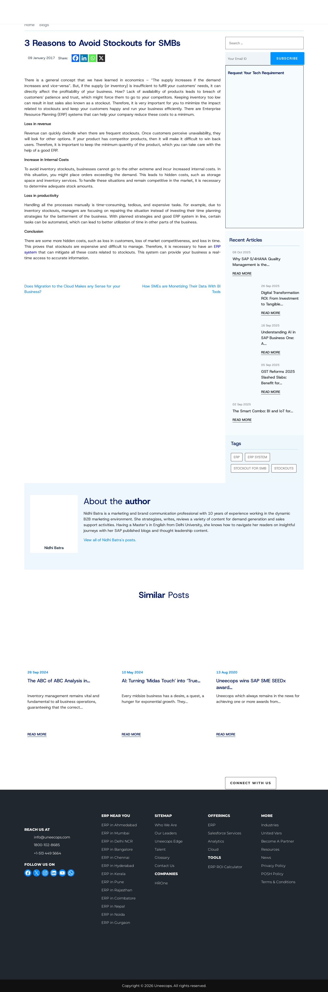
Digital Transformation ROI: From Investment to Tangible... (280, 298)
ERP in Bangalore (117, 849)
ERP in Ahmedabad (119, 824)
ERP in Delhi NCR (117, 841)
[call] (218, 7)
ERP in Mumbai (115, 833)
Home (29, 24)
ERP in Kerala (113, 873)
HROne (161, 883)
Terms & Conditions (278, 881)
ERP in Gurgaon (115, 922)
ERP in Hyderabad (117, 865)
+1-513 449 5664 (47, 853)
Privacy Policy (273, 865)
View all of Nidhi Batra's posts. (110, 539)
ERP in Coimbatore (118, 898)
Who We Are (172, 7)
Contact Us (288, 7)
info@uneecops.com (52, 837)
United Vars (271, 833)
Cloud (213, 849)
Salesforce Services (224, 833)
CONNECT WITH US (250, 783)
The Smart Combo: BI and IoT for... (263, 410)
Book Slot (252, 7)
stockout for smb (250, 468)
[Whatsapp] (92, 58)
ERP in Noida (113, 914)
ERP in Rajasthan (116, 889)
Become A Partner (277, 841)
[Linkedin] (84, 58)
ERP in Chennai (115, 857)
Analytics (216, 841)
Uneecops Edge (169, 841)
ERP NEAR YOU (115, 815)
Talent (160, 849)
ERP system (257, 457)
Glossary (162, 857)
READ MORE (242, 273)
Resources (270, 849)
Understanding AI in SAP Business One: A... (278, 338)
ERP (237, 457)
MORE (267, 815)
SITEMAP (163, 815)
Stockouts (284, 468)
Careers (196, 7)
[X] (101, 58)
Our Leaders (166, 833)
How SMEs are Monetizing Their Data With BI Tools (181, 289)
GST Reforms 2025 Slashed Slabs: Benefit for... (278, 377)
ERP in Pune (112, 881)
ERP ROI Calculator (225, 866)
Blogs (44, 24)
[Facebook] (75, 58)
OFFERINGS (219, 815)
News (266, 857)
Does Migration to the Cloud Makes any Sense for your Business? (72, 289)
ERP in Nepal (113, 906)
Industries (270, 824)
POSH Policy (272, 873)
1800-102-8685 (47, 845)
